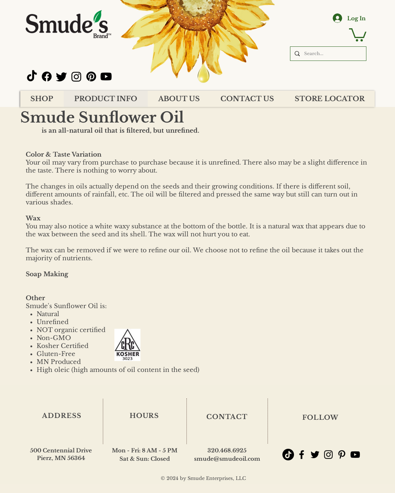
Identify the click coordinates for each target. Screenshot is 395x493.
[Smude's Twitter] (315, 454)
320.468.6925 (227, 450)
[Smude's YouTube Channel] (355, 454)
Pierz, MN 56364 (61, 458)
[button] (357, 34)
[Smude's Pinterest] (342, 454)
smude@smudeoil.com (227, 458)
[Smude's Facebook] (301, 454)
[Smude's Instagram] (328, 454)
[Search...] (327, 54)
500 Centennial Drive (61, 450)
